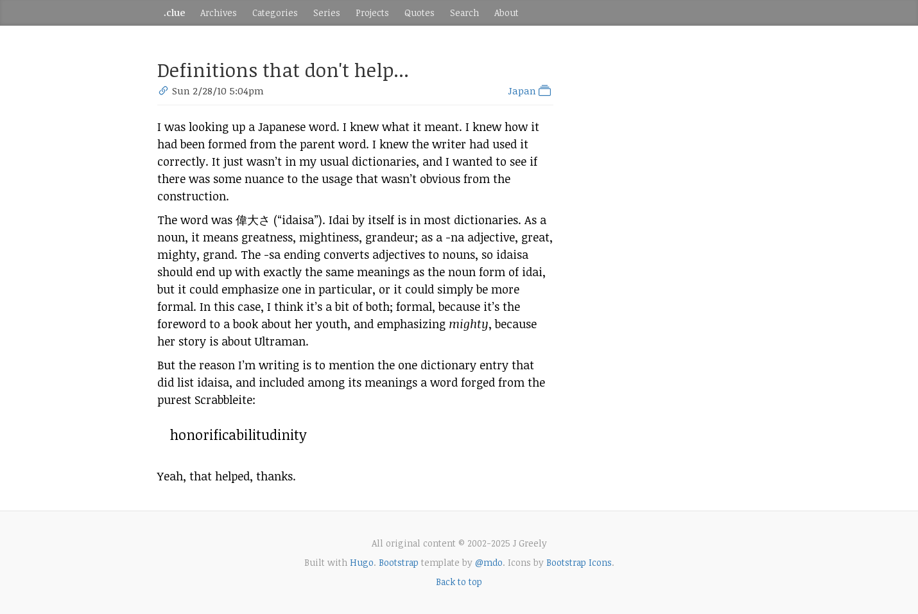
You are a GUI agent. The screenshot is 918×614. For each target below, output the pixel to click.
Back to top (459, 581)
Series (326, 12)
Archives (218, 12)
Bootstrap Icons (579, 562)
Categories (275, 12)
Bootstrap (399, 562)
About (506, 12)
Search (464, 12)
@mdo (489, 562)
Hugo (362, 562)
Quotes (419, 12)
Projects (372, 12)
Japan (530, 90)
